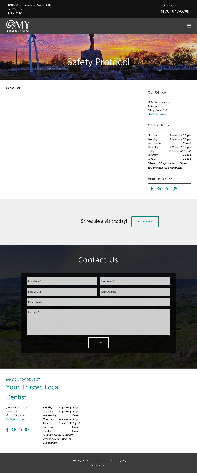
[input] (62, 281)
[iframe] (154, 411)
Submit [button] (98, 343)
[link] (9, 13)
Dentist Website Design (98, 465)
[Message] (98, 322)
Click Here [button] (145, 221)
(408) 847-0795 (175, 11)
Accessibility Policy (118, 460)
